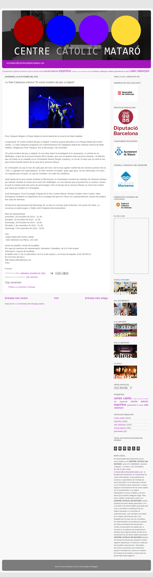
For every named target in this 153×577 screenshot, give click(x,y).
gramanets (118, 71)
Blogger (94, 567)
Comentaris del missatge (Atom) (31, 304)
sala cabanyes (139, 71)
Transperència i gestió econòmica (14, 71)
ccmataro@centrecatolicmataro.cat (128, 472)
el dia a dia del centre (35, 71)
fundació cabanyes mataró (103, 71)
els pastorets (120, 402)
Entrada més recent (16, 298)
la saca (127, 71)
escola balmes (51, 71)
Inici (56, 298)
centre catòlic (123, 398)
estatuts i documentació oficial (82, 71)
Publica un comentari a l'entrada (21, 287)
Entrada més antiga (96, 298)
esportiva (65, 71)
